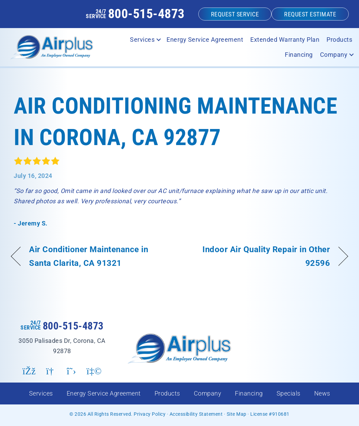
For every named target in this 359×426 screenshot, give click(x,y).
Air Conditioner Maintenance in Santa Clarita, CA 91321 (88, 256)
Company (208, 393)
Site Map (237, 414)
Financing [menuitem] (299, 54)
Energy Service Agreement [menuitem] (205, 39)
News (322, 393)
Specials (289, 393)
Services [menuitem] (142, 39)
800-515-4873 (146, 13)
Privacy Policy (149, 414)
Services (41, 393)
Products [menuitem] (339, 39)
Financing (249, 393)
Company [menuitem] (334, 54)
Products (167, 393)
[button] (159, 39)
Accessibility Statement (196, 414)
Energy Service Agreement (104, 393)
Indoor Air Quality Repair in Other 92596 (259, 256)
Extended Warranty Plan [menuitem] (284, 39)
